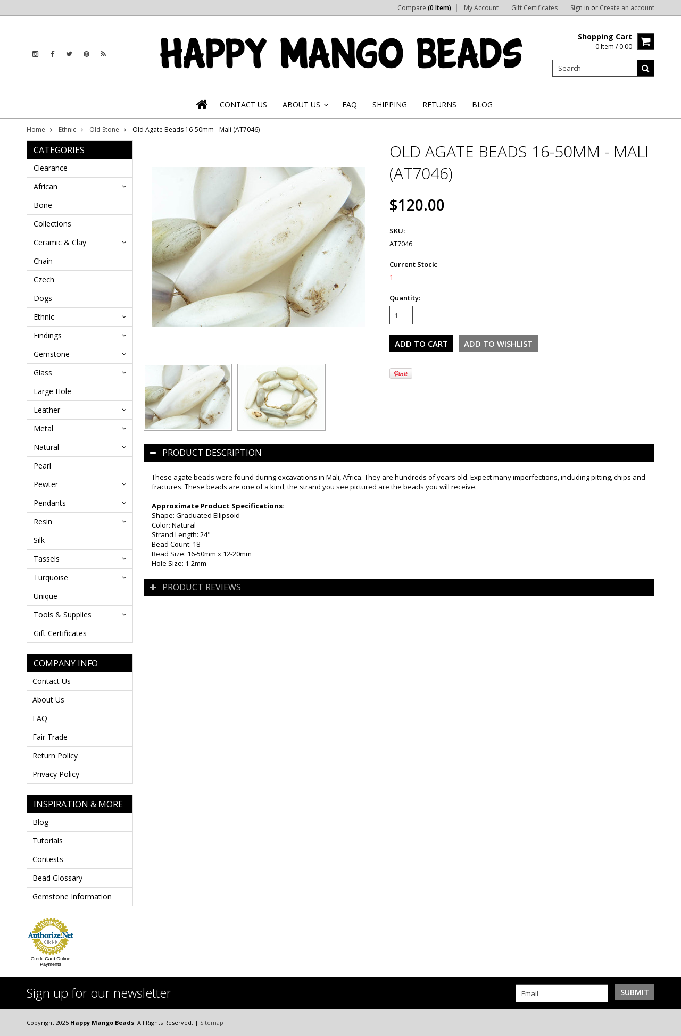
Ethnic (67, 129)
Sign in (579, 8)
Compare (424, 8)
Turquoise (51, 577)
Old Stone (104, 129)
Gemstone (52, 354)
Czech (44, 279)
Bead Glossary (57, 878)
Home (36, 129)
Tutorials (47, 841)
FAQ (39, 718)
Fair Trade (50, 737)
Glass (43, 372)
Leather (47, 410)
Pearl (42, 466)
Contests (47, 859)
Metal (43, 428)
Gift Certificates (534, 8)
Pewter (46, 484)
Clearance (51, 168)
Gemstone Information (72, 896)
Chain (43, 261)
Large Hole (52, 391)
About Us (48, 700)
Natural (46, 447)
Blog (40, 822)
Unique (45, 596)
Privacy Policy (55, 774)
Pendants (50, 503)
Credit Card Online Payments (51, 961)
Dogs (43, 298)
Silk (39, 540)
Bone (43, 205)
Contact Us (51, 681)
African (45, 186)
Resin (43, 521)
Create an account (627, 8)
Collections (52, 224)
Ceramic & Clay (60, 242)
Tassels (47, 559)
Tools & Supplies (63, 614)
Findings (48, 335)
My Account (481, 8)
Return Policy (55, 755)
